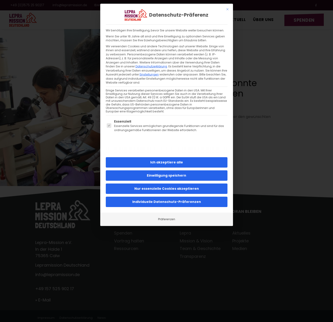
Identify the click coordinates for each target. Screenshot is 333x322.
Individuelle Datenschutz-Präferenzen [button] (166, 198)
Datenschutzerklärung (151, 63)
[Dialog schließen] (227, 5)
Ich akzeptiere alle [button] (166, 158)
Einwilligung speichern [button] (166, 171)
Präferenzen (166, 215)
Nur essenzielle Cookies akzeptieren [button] (166, 185)
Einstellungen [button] (149, 71)
